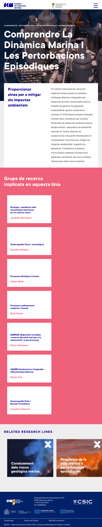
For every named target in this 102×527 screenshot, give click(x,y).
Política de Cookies (31, 521)
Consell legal (9, 521)
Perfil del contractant (56, 521)
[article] (29, 213)
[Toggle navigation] (95, 5)
